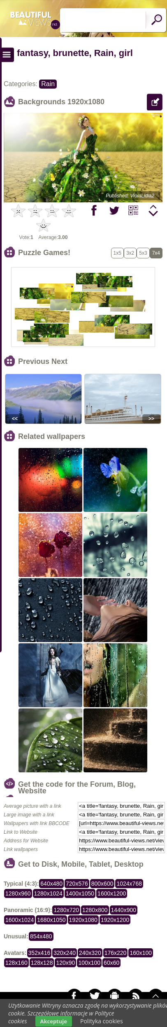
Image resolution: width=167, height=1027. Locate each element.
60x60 (111, 962)
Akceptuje (53, 1021)
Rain (48, 83)
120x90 (65, 962)
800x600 (102, 883)
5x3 (143, 253)
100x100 (89, 962)
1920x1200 (115, 920)
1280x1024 (48, 893)
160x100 (141, 953)
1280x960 (18, 893)
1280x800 (95, 910)
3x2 (130, 253)
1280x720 (66, 910)
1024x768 (129, 883)
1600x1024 (19, 920)
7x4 (156, 253)
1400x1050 (80, 893)
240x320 (90, 953)
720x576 (77, 883)
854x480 (41, 936)
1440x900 (124, 910)
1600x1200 (111, 893)
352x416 (39, 953)
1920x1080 (83, 920)
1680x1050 (51, 920)
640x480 (51, 883)
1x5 (117, 253)
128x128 (42, 962)
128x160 (16, 962)
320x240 (64, 953)
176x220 (115, 953)
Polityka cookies (101, 1021)
